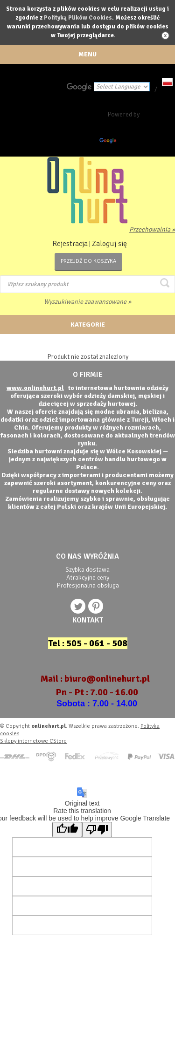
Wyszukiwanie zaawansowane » (87, 302)
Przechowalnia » (152, 229)
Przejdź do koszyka (88, 261)
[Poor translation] (97, 829)
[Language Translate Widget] (122, 86)
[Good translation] (67, 829)
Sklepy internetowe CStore (33, 741)
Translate (121, 142)
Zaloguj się (109, 243)
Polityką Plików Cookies (78, 17)
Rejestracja (70, 243)
